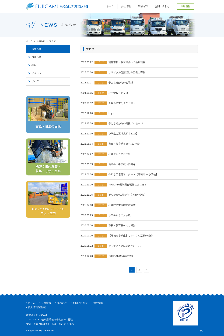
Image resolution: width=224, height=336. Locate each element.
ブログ (100, 62)
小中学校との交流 (118, 92)
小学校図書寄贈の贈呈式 (121, 205)
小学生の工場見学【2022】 (123, 133)
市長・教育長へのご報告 (121, 225)
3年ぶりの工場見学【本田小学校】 (127, 194)
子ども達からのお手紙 (120, 82)
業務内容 (143, 6)
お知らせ (36, 57)
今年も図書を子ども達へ (121, 103)
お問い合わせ (162, 6)
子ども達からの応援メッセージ (125, 123)
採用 (33, 65)
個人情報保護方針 (38, 307)
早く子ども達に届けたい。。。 (125, 245)
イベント (36, 73)
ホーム (110, 6)
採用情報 (185, 6)
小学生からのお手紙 (119, 154)
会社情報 (126, 6)
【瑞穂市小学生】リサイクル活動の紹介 (130, 235)
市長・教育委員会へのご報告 (124, 143)
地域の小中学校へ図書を (121, 164)
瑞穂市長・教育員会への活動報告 (126, 62)
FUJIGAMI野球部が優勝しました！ (127, 184)
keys (111, 113)
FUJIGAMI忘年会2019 (120, 256)
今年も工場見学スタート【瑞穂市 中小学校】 (133, 174)
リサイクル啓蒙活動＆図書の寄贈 (126, 72)
